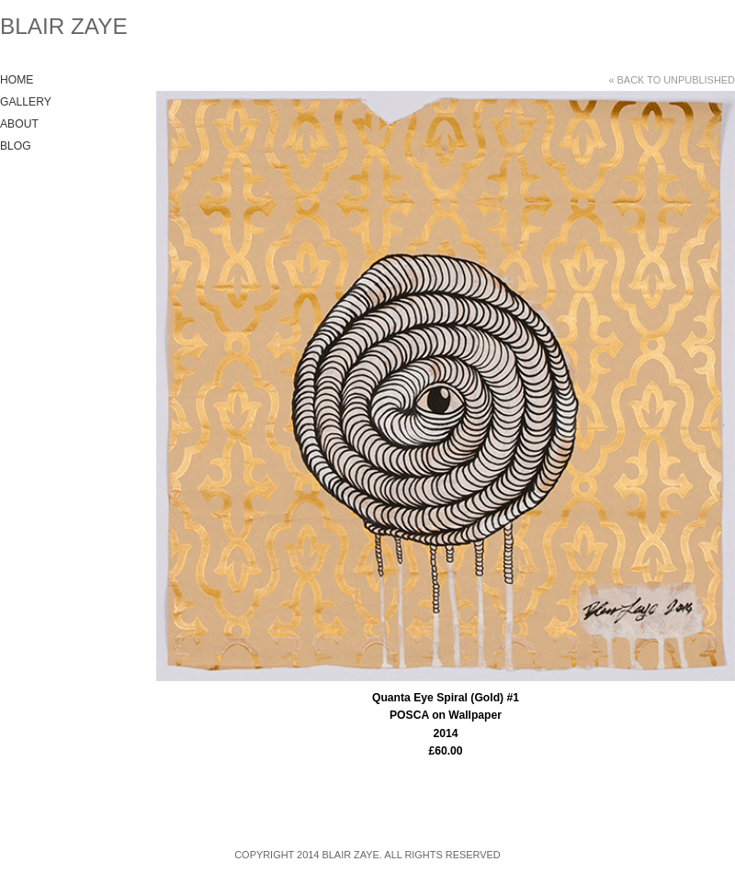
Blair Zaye (64, 26)
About (19, 124)
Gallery (25, 101)
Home (16, 79)
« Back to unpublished (671, 79)
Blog (15, 146)
